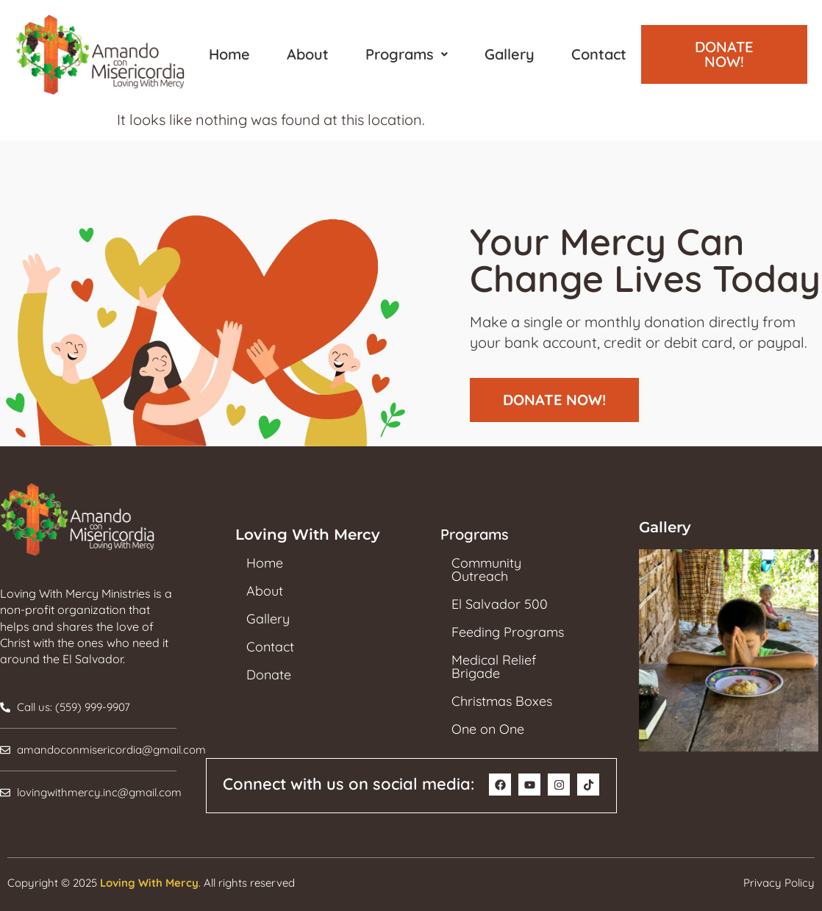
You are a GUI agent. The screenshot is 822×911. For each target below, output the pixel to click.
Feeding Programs (507, 632)
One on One (487, 729)
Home (229, 54)
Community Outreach (486, 570)
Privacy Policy (779, 883)
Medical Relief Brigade (493, 667)
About (308, 54)
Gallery (510, 54)
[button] (406, 54)
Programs (406, 54)
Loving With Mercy (149, 883)
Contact (598, 54)
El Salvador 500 (499, 604)
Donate (268, 675)
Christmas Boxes (501, 701)
